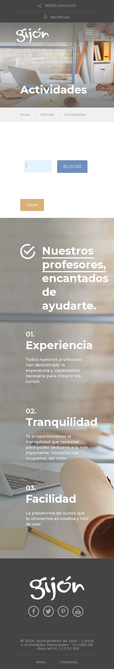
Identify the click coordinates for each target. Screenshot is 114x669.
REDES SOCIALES (60, 6)
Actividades (75, 114)
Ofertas (47, 114)
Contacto (68, 662)
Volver (32, 205)
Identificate (60, 17)
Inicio (25, 114)
